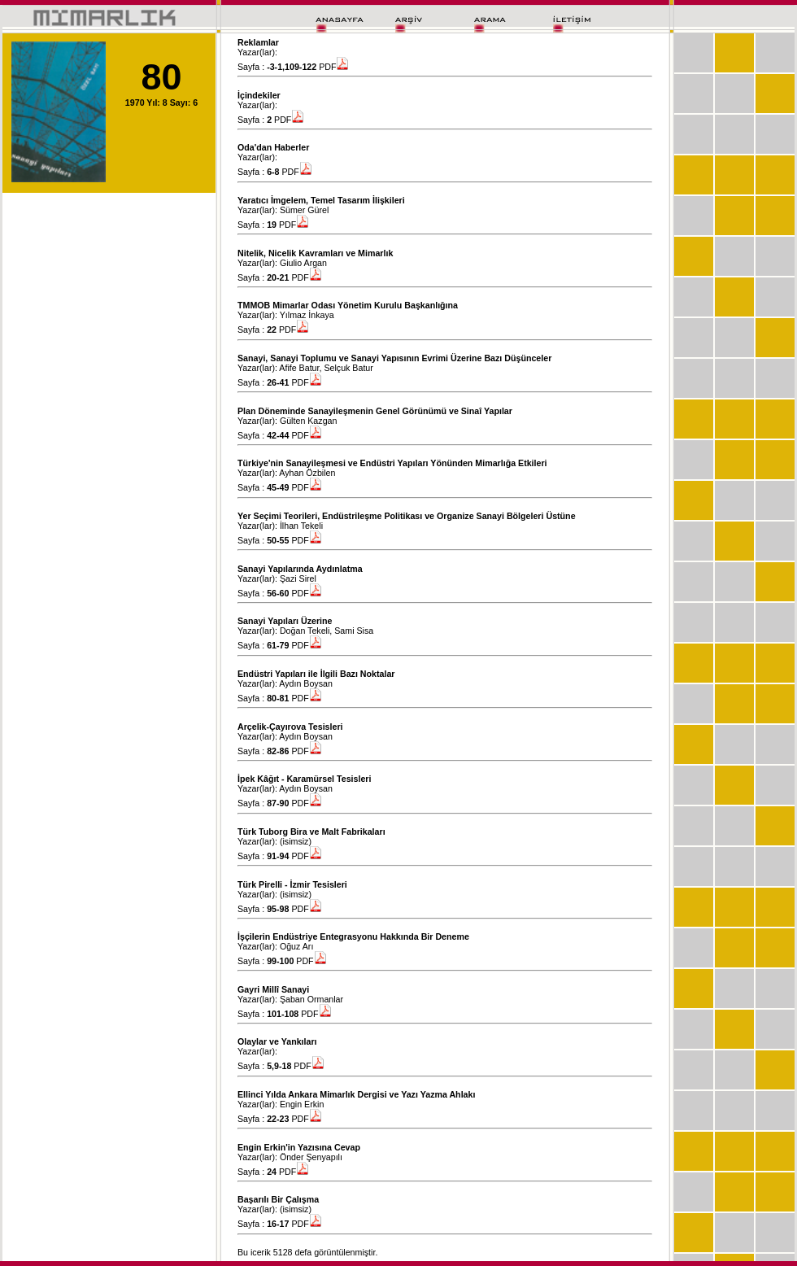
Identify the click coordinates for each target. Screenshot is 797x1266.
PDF (334, 67)
